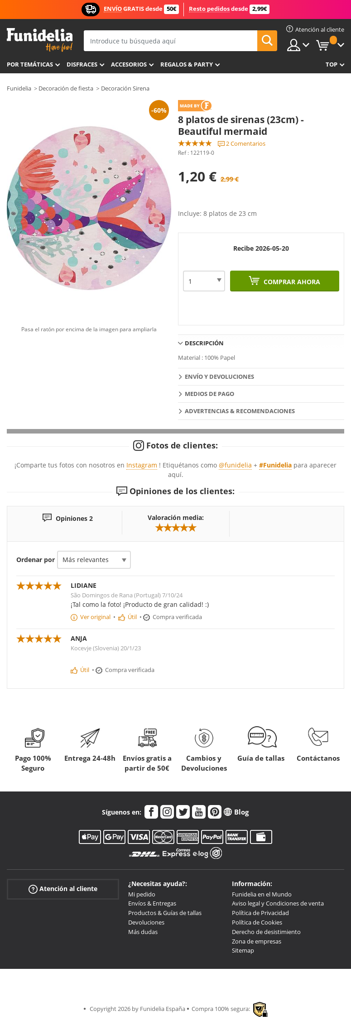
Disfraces (82, 64)
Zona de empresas (256, 941)
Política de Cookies (257, 922)
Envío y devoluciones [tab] (219, 376)
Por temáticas (30, 64)
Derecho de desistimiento (266, 932)
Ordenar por (35, 559)
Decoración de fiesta (65, 88)
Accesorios (129, 64)
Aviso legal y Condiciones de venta (278, 903)
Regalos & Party (186, 64)
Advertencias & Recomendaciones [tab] (240, 411)
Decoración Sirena (125, 88)
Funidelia (19, 88)
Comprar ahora (291, 281)
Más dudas (143, 932)
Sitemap (243, 950)
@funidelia (235, 465)
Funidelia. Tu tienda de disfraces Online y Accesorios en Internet (39, 40)
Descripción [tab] (204, 343)
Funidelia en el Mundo (262, 894)
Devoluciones (146, 922)
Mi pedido (141, 894)
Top (331, 64)
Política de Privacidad (260, 913)
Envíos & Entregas (152, 903)
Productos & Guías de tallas (165, 913)
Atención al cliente (63, 888)
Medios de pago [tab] (209, 394)
